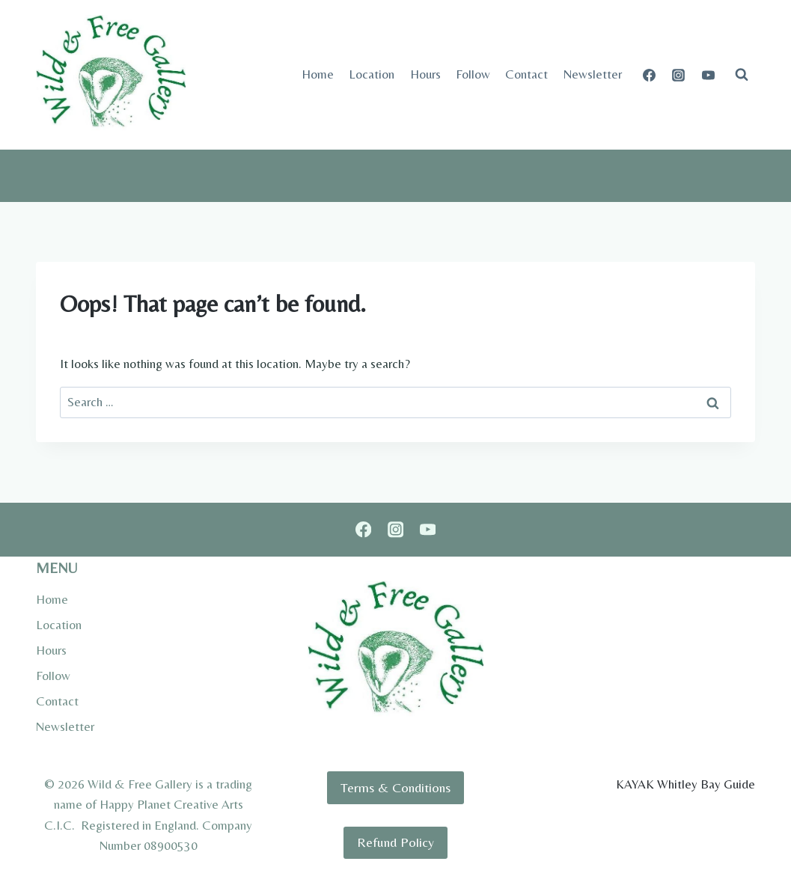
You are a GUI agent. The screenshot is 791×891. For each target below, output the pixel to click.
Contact (526, 74)
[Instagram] (678, 75)
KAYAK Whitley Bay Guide (685, 784)
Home (318, 74)
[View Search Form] (741, 74)
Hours (425, 74)
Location (371, 74)
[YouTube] (708, 75)
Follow (473, 74)
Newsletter (593, 74)
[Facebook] (649, 75)
